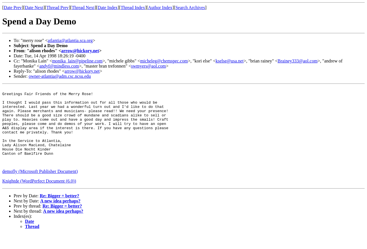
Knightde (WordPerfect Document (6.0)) (39, 196)
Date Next (34, 7)
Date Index (108, 7)
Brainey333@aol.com (297, 60)
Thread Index (133, 7)
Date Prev (13, 7)
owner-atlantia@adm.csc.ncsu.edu (60, 76)
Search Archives (190, 7)
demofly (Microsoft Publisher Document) (40, 186)
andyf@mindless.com (59, 66)
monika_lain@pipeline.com (77, 60)
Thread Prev (57, 7)
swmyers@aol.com (148, 66)
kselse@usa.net (229, 60)
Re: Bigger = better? (59, 211)
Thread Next (83, 7)
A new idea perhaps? (60, 216)
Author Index (160, 7)
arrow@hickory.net (80, 50)
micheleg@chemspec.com (164, 60)
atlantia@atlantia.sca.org (70, 40)
